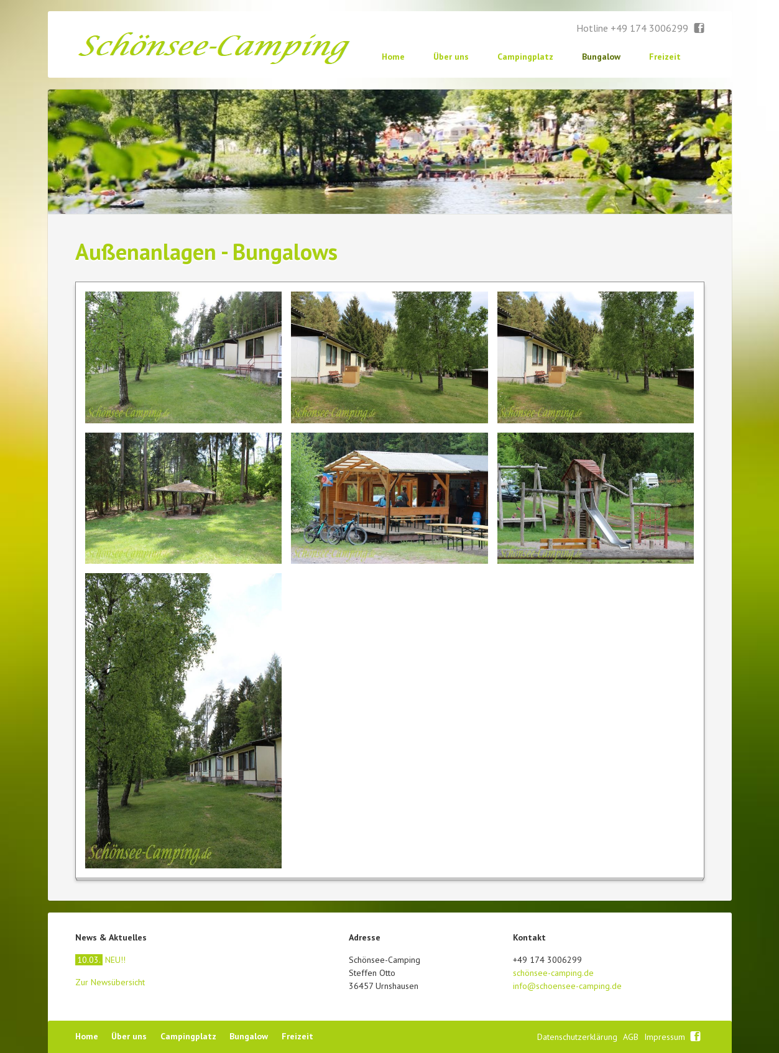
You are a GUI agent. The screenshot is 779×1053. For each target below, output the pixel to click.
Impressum (666, 1036)
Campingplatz (525, 56)
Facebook (699, 29)
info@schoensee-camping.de (567, 985)
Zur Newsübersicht (110, 982)
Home (393, 56)
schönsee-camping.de (553, 972)
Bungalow (601, 56)
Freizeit (665, 56)
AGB (632, 1036)
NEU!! (100, 959)
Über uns (451, 56)
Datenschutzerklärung (578, 1036)
